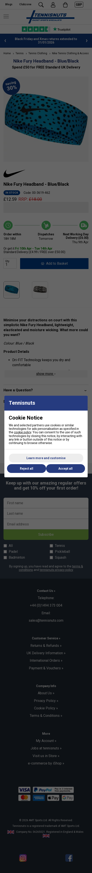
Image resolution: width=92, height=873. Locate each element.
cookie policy (22, 432)
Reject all (26, 468)
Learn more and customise (46, 458)
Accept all (65, 468)
